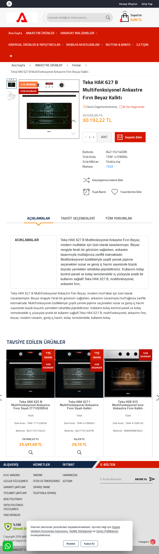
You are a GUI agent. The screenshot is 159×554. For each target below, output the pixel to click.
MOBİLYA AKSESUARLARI (83, 44)
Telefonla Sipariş (44, 493)
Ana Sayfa (15, 33)
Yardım (37, 475)
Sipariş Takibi (41, 487)
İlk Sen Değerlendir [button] (132, 107)
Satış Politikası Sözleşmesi (13, 507)
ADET (104, 137)
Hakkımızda (70, 475)
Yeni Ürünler (11, 515)
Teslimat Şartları (15, 493)
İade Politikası (12, 499)
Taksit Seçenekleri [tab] (78, 218)
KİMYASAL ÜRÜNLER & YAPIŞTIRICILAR (34, 44)
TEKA (109, 166)
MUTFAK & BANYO (118, 44)
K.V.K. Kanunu (11, 475)
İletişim (67, 481)
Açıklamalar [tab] (38, 218)
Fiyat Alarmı (94, 192)
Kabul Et (89, 543)
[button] (73, 121)
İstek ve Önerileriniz (46, 481)
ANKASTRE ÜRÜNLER (40, 33)
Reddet (71, 543)
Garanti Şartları (14, 487)
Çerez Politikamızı (107, 531)
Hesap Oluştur (128, 4)
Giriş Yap (147, 4)
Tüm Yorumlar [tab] (118, 218)
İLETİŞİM (142, 44)
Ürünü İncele (30, 452)
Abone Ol (144, 479)
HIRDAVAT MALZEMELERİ (77, 33)
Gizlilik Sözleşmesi (15, 481)
